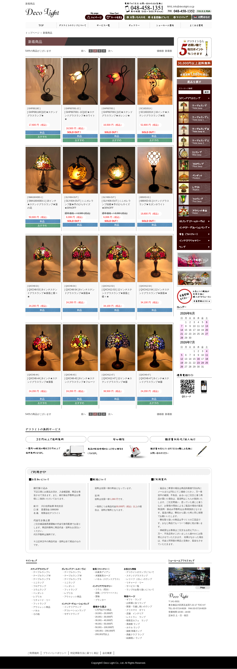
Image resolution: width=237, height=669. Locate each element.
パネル (36, 610)
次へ (110, 51)
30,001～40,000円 (104, 620)
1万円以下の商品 (103, 610)
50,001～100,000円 (104, 627)
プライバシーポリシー (54, 653)
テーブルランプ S (41, 579)
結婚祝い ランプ (134, 638)
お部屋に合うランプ (136, 603)
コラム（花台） (102, 589)
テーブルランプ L (41, 572)
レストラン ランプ (136, 617)
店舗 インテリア (134, 613)
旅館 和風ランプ (134, 631)
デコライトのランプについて (140, 572)
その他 (36, 614)
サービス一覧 (132, 586)
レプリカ (37, 596)
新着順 (168, 51)
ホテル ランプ (133, 627)
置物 (97, 596)
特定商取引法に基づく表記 (84, 653)
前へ (83, 51)
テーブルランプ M (41, 575)
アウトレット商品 (41, 607)
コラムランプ (39, 589)
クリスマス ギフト (136, 610)
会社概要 (107, 653)
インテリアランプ (72, 607)
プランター (100, 600)
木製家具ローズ (102, 575)
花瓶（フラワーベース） (107, 593)
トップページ (32, 32)
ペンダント (38, 593)
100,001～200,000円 (105, 631)
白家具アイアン (102, 572)
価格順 (160, 51)
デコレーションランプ (75, 610)
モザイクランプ (71, 614)
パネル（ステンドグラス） (108, 579)
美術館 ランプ (133, 624)
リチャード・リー (41, 600)
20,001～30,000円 (104, 617)
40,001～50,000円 (104, 624)
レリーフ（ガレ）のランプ (139, 579)
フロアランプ (39, 586)
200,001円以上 (102, 634)
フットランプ (39, 603)
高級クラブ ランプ (135, 634)
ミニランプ (38, 582)
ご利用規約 (33, 653)
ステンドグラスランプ (137, 575)
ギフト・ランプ (133, 599)
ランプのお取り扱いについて (140, 589)
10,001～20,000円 (104, 613)
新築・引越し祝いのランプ (139, 606)
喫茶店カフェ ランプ (137, 620)
